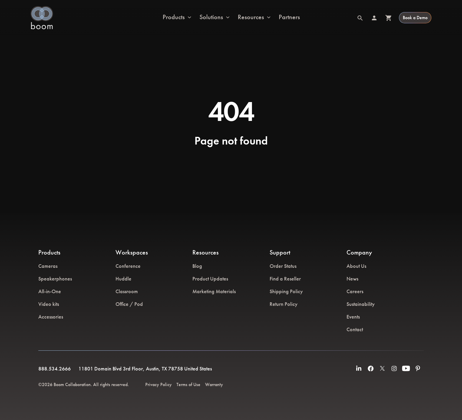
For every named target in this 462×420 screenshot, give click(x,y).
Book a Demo (415, 17)
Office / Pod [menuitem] (129, 304)
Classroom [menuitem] (127, 291)
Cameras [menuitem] (47, 265)
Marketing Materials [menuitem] (214, 291)
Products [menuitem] (49, 252)
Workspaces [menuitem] (132, 252)
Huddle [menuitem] (123, 278)
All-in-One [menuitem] (49, 291)
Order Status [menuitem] (283, 265)
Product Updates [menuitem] (210, 278)
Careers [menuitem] (354, 291)
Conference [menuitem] (128, 265)
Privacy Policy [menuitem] (158, 384)
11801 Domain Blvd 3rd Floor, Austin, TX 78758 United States (145, 368)
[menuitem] (359, 368)
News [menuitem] (352, 278)
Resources (251, 17)
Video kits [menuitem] (48, 304)
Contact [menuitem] (354, 329)
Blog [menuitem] (197, 265)
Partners (289, 17)
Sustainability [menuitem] (360, 304)
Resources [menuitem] (205, 252)
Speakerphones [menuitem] (55, 278)
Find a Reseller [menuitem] (285, 278)
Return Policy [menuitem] (284, 304)
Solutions (211, 17)
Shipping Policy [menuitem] (286, 291)
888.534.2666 (54, 368)
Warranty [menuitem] (214, 384)
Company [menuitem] (359, 252)
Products (174, 17)
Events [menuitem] (353, 316)
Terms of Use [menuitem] (188, 384)
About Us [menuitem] (356, 265)
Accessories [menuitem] (50, 316)
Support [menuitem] (280, 252)
